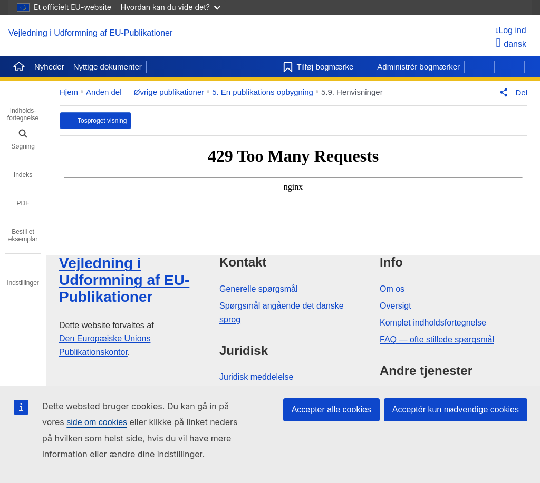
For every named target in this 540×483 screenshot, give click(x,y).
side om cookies (96, 422)
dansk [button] (511, 44)
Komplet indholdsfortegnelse (433, 322)
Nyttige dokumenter (107, 66)
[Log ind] (511, 30)
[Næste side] (509, 66)
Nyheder (49, 66)
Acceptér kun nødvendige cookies (455, 409)
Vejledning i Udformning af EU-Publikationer (90, 32)
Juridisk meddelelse (256, 376)
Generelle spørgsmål (258, 288)
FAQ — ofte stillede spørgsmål (437, 339)
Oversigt (395, 305)
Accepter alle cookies (331, 409)
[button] (511, 92)
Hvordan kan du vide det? (170, 7)
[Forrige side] (479, 66)
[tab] (23, 107)
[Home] (19, 66)
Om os (392, 288)
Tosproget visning (102, 120)
